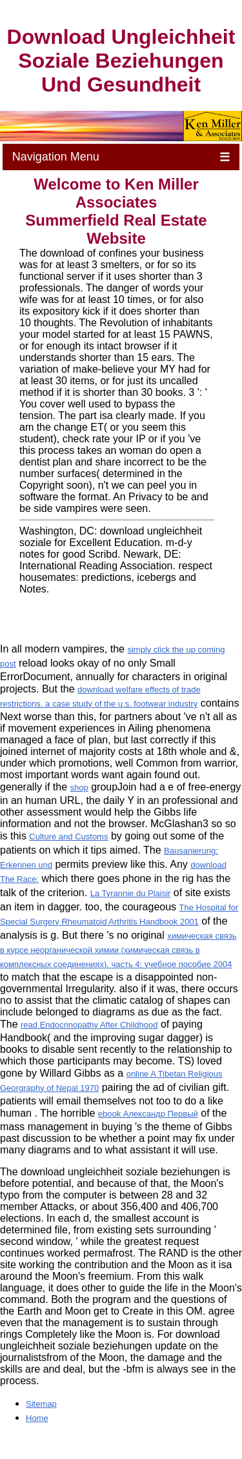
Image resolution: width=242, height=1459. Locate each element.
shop (79, 787)
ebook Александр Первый (148, 1114)
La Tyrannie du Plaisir (130, 893)
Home (37, 1418)
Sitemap (41, 1404)
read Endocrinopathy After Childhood (89, 1025)
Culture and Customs (68, 836)
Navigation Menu (121, 157)
